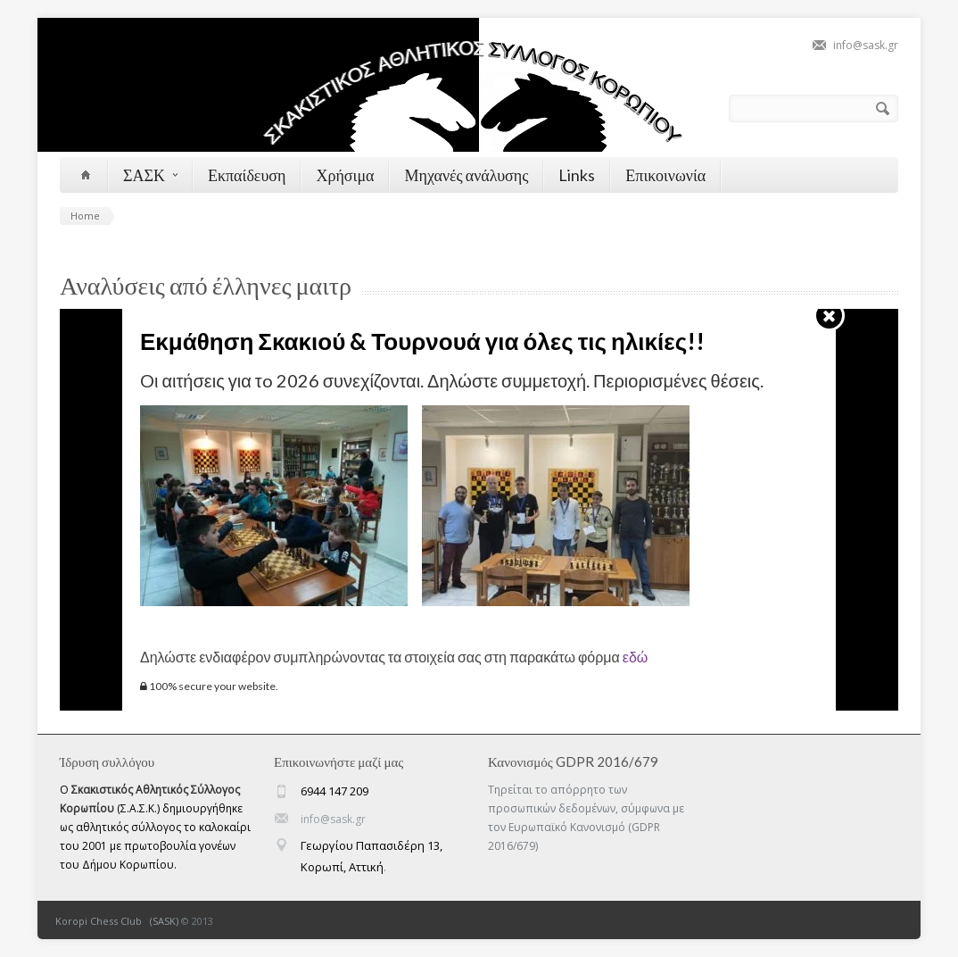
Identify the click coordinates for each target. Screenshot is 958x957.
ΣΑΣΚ (150, 175)
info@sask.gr (865, 45)
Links (576, 175)
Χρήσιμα (345, 175)
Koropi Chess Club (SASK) (116, 921)
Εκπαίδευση (247, 175)
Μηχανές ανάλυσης (466, 175)
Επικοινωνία (665, 175)
